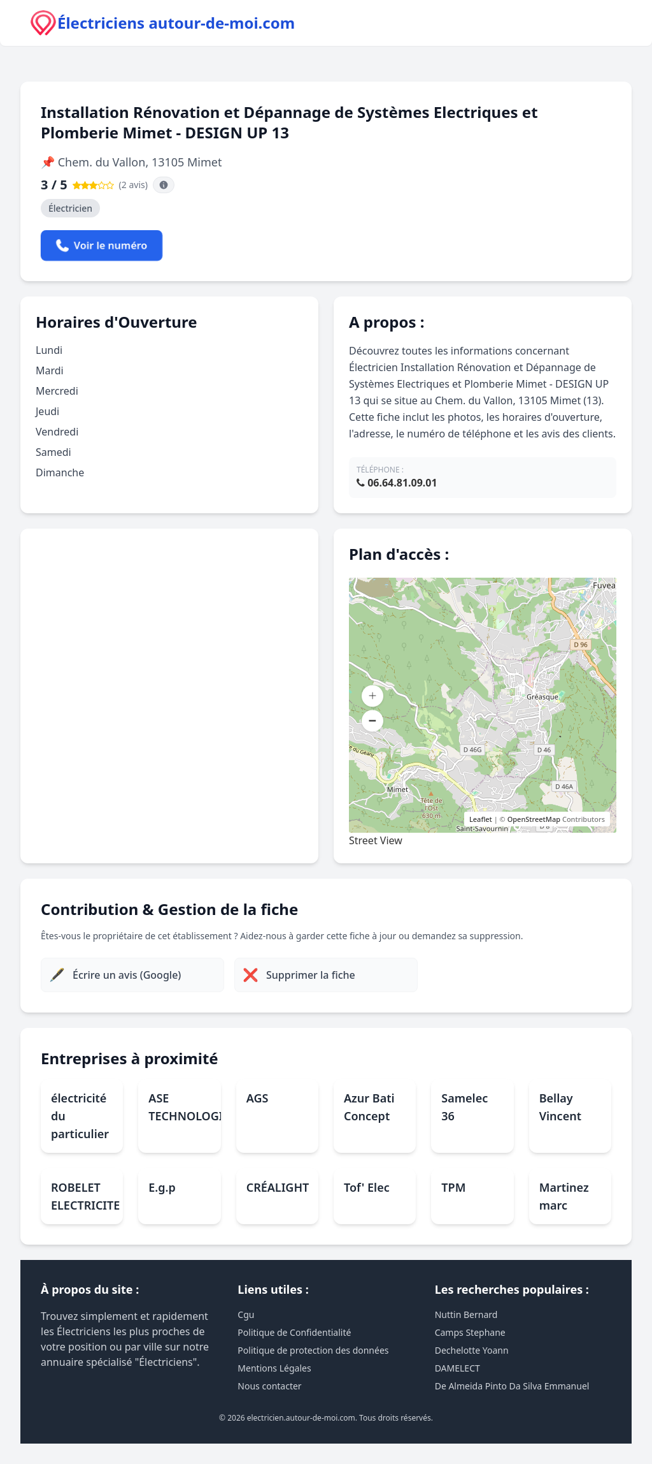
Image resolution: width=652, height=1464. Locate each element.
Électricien (70, 208)
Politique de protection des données (312, 1350)
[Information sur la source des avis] (163, 185)
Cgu (245, 1314)
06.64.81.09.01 (397, 483)
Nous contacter (269, 1386)
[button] (372, 696)
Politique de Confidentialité (294, 1332)
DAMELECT (457, 1368)
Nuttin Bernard (466, 1314)
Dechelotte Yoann (472, 1350)
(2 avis (132, 185)
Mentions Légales (274, 1368)
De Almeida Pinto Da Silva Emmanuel (512, 1386)
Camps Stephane (470, 1332)
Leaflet (480, 819)
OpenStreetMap (533, 819)
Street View (375, 840)
